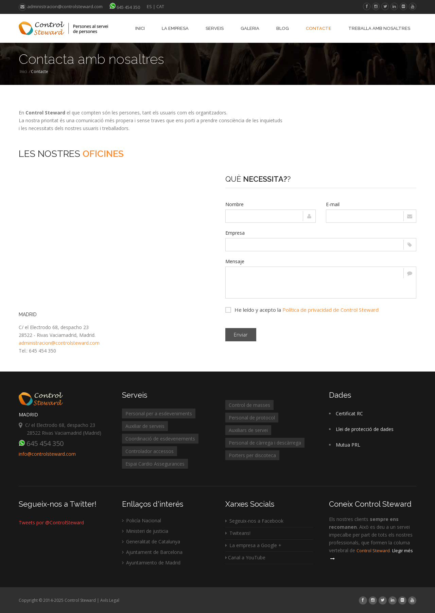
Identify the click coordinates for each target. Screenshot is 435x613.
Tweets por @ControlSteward (51, 522)
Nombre (234, 204)
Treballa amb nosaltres (379, 28)
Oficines (103, 153)
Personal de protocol (252, 417)
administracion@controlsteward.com (61, 6)
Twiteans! (237, 533)
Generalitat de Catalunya (151, 541)
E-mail (333, 204)
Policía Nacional (141, 520)
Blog (282, 28)
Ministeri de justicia (145, 531)
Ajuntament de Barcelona (152, 552)
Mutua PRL (348, 444)
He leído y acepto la (302, 309)
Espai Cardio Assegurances (155, 464)
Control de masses (249, 405)
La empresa (175, 28)
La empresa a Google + (253, 545)
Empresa (235, 233)
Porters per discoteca (252, 455)
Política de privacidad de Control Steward (330, 309)
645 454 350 (128, 7)
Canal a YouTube (245, 557)
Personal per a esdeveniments (158, 413)
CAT (160, 6)
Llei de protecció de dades (365, 429)
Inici (140, 28)
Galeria (250, 28)
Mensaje (234, 261)
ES (149, 6)
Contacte (318, 28)
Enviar (241, 334)
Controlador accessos (149, 451)
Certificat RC (349, 413)
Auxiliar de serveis (144, 426)
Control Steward (373, 550)
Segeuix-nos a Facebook (254, 521)
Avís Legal (109, 600)
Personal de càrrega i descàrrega (265, 442)
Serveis (215, 28)
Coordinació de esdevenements (160, 438)
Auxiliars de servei (248, 430)
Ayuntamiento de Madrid (151, 562)
